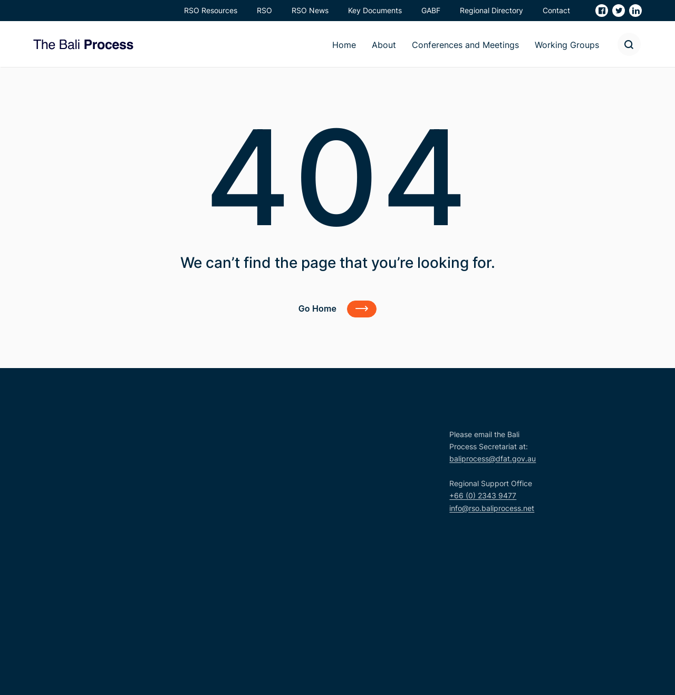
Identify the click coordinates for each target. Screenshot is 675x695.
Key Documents (375, 10)
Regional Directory (491, 10)
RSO (264, 10)
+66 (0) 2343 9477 (482, 495)
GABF (430, 10)
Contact (556, 10)
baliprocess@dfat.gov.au (492, 458)
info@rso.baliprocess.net (491, 508)
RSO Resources (210, 10)
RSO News (310, 10)
